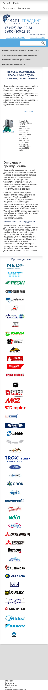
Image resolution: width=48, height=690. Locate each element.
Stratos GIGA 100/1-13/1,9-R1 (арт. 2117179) (25, 129)
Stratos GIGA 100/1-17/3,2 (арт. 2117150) (25, 134)
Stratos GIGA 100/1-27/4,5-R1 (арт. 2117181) (25, 146)
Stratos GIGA (28, 111)
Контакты (9, 688)
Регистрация (9, 8)
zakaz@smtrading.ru (15, 37)
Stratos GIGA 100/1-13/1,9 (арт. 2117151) (25, 123)
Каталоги (9, 683)
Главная (9, 681)
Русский (6, 3)
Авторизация (24, 8)
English (16, 3)
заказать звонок (37, 37)
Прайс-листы (11, 685)
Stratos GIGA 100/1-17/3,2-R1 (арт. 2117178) (25, 140)
